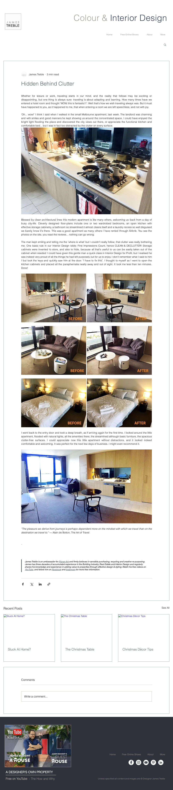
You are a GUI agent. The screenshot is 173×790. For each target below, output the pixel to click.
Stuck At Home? (19, 649)
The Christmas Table (79, 649)
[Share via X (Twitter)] (31, 584)
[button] (165, 44)
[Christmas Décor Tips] (143, 628)
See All (165, 607)
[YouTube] (146, 762)
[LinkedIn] (160, 762)
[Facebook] (131, 762)
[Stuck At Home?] (29, 628)
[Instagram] (138, 762)
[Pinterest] (153, 762)
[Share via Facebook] (23, 584)
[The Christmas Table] (86, 628)
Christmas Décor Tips (138, 649)
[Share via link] (48, 584)
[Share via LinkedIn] (40, 584)
